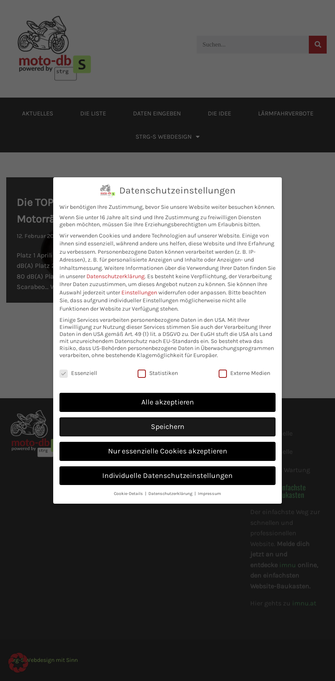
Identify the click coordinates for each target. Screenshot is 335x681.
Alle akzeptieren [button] (167, 395)
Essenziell (78, 366)
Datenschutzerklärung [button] (171, 487)
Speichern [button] (168, 420)
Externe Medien (244, 366)
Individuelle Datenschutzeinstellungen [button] (167, 469)
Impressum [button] (209, 487)
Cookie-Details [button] (129, 487)
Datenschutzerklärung (115, 269)
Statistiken (158, 366)
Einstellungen (139, 285)
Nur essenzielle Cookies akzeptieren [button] (167, 444)
